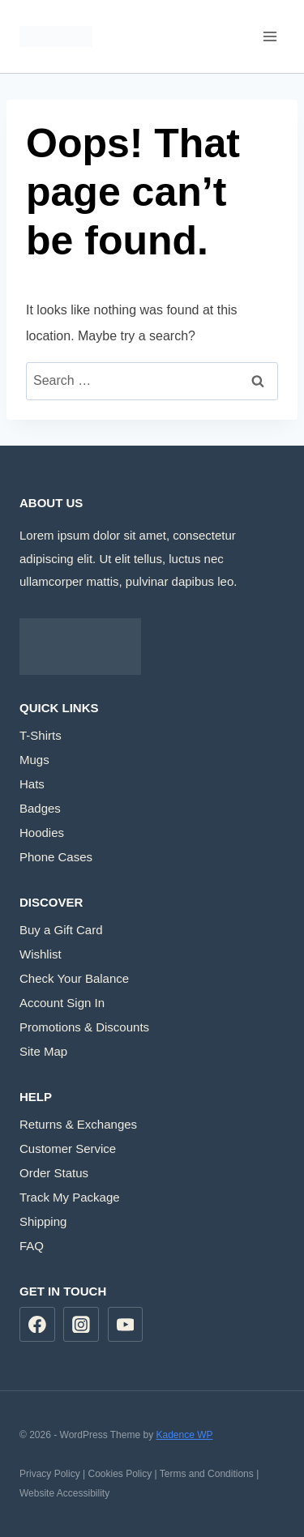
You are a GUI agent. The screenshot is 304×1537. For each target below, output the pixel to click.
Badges (40, 808)
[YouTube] (125, 1325)
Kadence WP (184, 1435)
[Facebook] (37, 1325)
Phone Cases (55, 857)
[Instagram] (81, 1325)
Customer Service (67, 1148)
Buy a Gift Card (61, 930)
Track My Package (69, 1197)
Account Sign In (62, 1003)
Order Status (53, 1173)
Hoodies (41, 832)
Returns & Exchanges (78, 1124)
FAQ (31, 1246)
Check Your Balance (74, 978)
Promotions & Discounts (84, 1027)
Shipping (42, 1221)
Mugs (34, 759)
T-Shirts (40, 735)
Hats (32, 784)
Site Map (43, 1051)
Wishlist (40, 954)
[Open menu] (270, 36)
